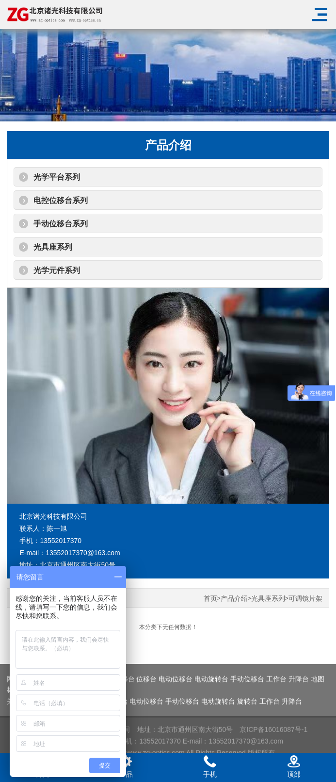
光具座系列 (52, 247)
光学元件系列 (56, 270)
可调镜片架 (305, 598)
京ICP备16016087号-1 (273, 741)
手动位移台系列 (60, 224)
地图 (317, 692)
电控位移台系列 (60, 200)
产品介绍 (234, 598)
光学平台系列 (56, 177)
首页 (210, 598)
